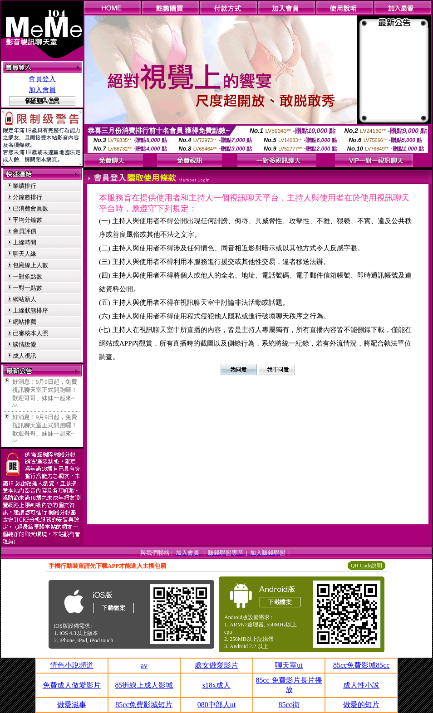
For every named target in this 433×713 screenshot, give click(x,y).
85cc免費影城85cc (361, 665)
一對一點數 (27, 287)
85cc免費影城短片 (143, 704)
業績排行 (24, 185)
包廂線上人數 (30, 265)
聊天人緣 (24, 253)
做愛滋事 (71, 704)
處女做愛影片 (216, 665)
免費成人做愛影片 (72, 685)
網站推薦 (24, 321)
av (144, 665)
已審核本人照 (30, 333)
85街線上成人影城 (144, 685)
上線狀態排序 (30, 310)
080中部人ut (216, 704)
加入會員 (42, 89)
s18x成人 (216, 685)
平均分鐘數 (27, 219)
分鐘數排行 (27, 197)
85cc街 (288, 704)
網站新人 (24, 299)
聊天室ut (288, 665)
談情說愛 (24, 344)
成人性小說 (361, 685)
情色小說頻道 (71, 665)
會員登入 (42, 79)
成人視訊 (24, 355)
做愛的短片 (361, 704)
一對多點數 (27, 276)
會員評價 (24, 231)
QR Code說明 (366, 565)
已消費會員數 (30, 208)
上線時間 (24, 242)
